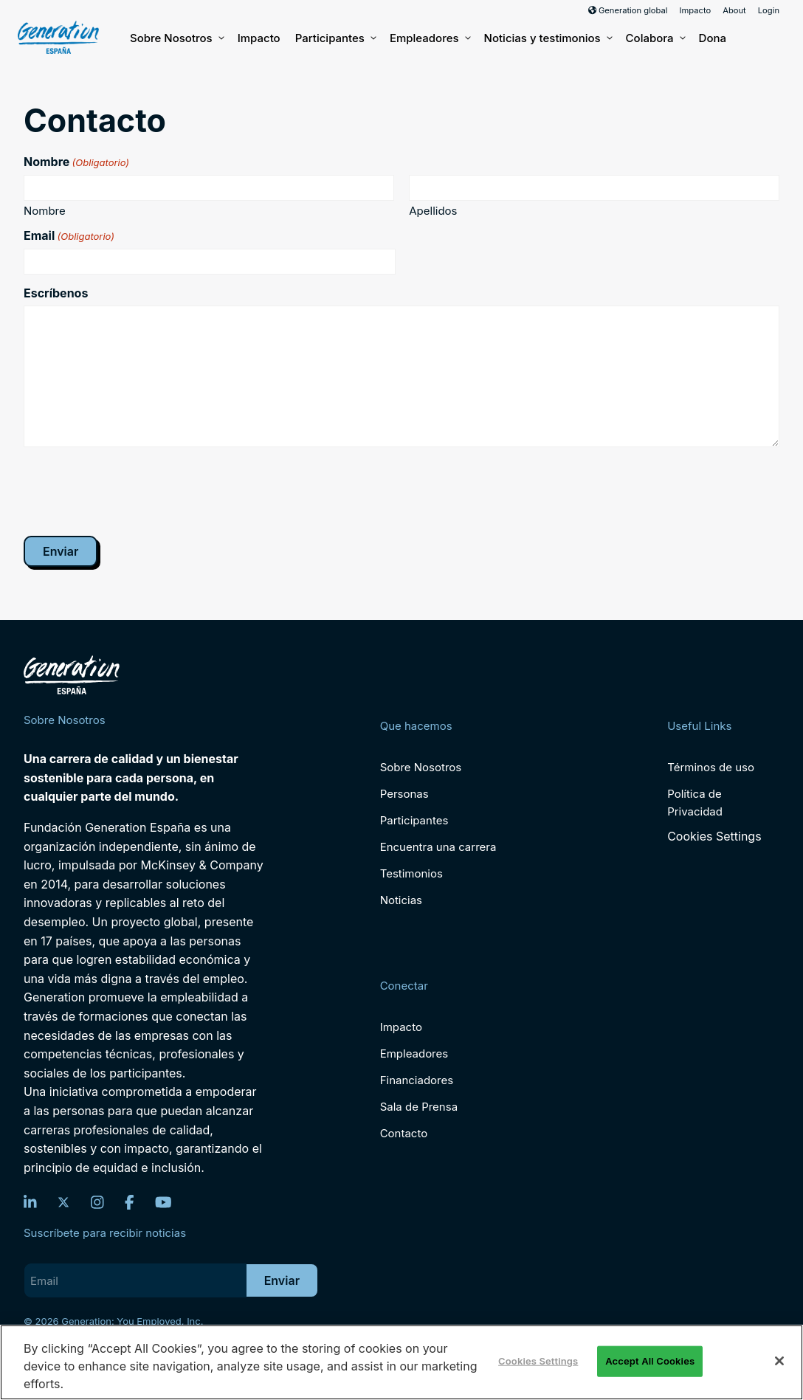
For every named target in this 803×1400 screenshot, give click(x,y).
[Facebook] (129, 1202)
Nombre (45, 210)
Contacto (404, 1133)
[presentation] (136, 491)
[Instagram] (97, 1202)
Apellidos (433, 210)
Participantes (335, 38)
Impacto (695, 10)
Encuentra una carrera (438, 847)
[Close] (779, 1361)
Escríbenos (56, 293)
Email (69, 235)
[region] (401, 1362)
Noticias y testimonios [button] (547, 38)
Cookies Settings (714, 837)
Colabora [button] (655, 38)
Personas (404, 794)
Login (768, 10)
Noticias (401, 900)
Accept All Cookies (650, 1361)
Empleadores (429, 38)
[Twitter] (63, 1202)
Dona (712, 38)
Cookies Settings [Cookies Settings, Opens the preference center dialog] (538, 1361)
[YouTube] (163, 1202)
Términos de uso (710, 767)
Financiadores (417, 1080)
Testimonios (411, 873)
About (734, 10)
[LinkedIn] (30, 1202)
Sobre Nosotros (176, 38)
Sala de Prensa (419, 1107)
